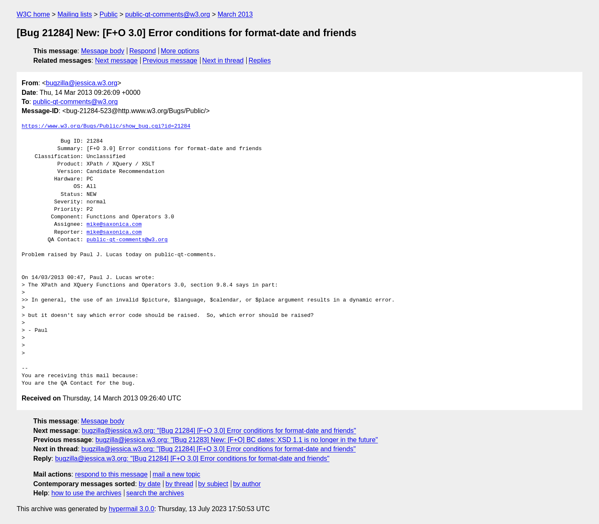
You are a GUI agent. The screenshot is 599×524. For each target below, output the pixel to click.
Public (108, 14)
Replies (260, 60)
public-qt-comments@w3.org (167, 14)
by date (149, 483)
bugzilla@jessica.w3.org (81, 83)
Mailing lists (74, 14)
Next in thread (223, 60)
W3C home (33, 14)
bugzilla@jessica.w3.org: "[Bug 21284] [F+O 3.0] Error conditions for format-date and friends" (219, 430)
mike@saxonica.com (114, 224)
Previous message (170, 60)
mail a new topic (176, 474)
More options (180, 50)
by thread (179, 483)
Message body (102, 50)
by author (247, 483)
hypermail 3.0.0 (131, 508)
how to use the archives (86, 493)
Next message (116, 60)
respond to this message (111, 474)
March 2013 (235, 14)
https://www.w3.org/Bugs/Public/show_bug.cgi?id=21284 (106, 126)
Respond (142, 50)
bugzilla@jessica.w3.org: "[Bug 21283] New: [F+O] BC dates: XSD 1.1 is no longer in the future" (236, 439)
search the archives (155, 493)
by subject (213, 483)
